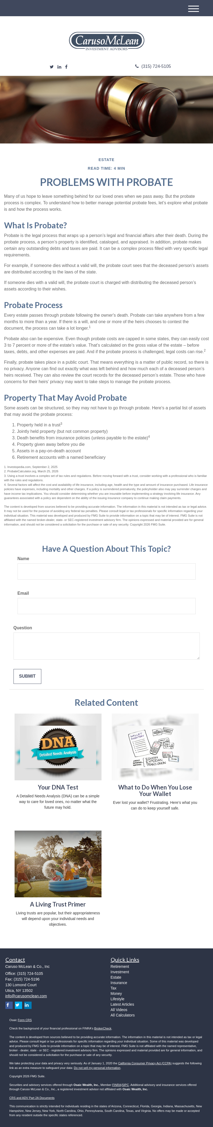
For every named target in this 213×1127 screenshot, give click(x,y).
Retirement (120, 966)
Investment (120, 972)
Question (22, 628)
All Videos (119, 1010)
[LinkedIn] (59, 67)
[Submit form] (27, 676)
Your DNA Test (58, 787)
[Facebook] (66, 67)
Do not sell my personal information (97, 1067)
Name (23, 558)
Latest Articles (122, 1004)
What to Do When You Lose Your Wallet (155, 790)
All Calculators (123, 1015)
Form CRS (25, 1020)
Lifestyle (117, 999)
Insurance (119, 983)
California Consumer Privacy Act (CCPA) (145, 1063)
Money (116, 993)
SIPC (125, 1084)
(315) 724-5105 (153, 66)
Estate (116, 977)
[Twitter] (52, 67)
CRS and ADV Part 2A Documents (32, 1097)
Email (23, 593)
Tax (114, 988)
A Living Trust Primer (58, 904)
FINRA (116, 1084)
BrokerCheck (102, 1028)
